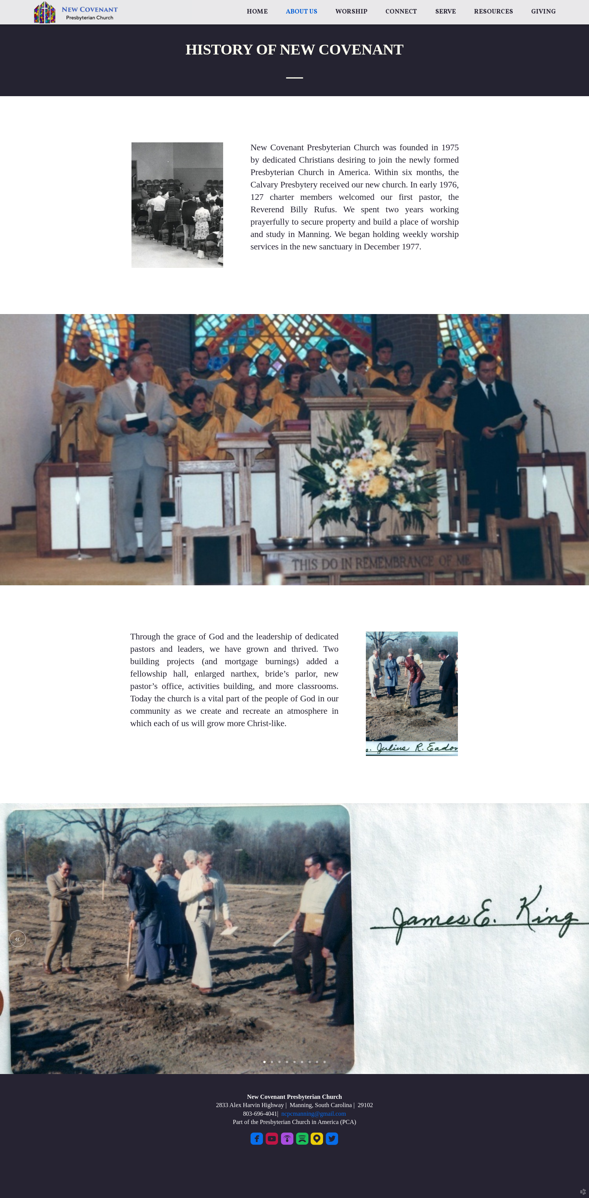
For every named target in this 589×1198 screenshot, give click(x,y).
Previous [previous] (17, 939)
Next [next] (571, 939)
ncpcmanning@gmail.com (312, 1113)
